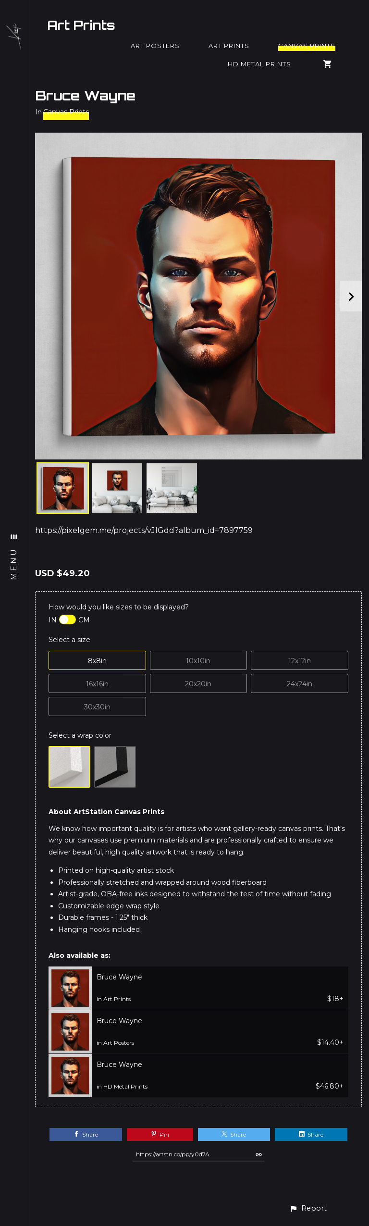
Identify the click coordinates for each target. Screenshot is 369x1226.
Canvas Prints (306, 46)
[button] (308, 1208)
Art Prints (81, 25)
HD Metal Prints (259, 64)
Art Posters (155, 46)
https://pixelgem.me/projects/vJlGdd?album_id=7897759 (144, 530)
